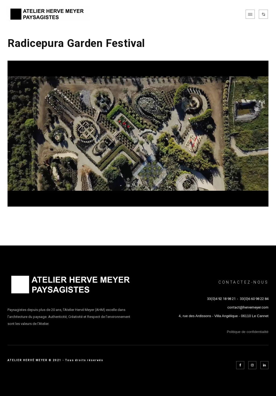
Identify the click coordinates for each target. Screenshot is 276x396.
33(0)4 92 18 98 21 (221, 299)
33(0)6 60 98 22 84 (254, 299)
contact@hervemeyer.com (247, 307)
